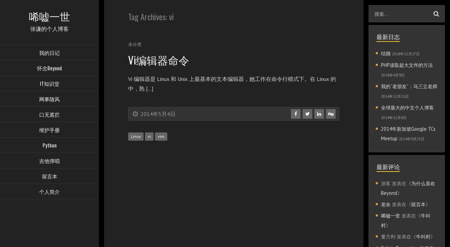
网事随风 (49, 99)
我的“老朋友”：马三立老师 (409, 86)
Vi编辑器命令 (159, 59)
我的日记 (49, 53)
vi (149, 136)
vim (161, 136)
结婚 (386, 53)
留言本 (49, 176)
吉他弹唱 (49, 161)
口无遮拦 (49, 115)
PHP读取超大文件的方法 (407, 65)
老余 (386, 204)
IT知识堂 (49, 84)
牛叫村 (423, 236)
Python (50, 146)
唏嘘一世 (390, 215)
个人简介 (49, 192)
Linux (136, 136)
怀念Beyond (49, 68)
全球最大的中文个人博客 (407, 107)
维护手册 (49, 130)
